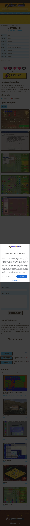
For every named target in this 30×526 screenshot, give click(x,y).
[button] (15, 280)
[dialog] (15, 263)
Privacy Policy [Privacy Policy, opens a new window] (22, 272)
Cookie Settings (15, 272)
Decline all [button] (8, 276)
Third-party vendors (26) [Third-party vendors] (14, 264)
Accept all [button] (22, 276)
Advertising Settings (12, 271)
